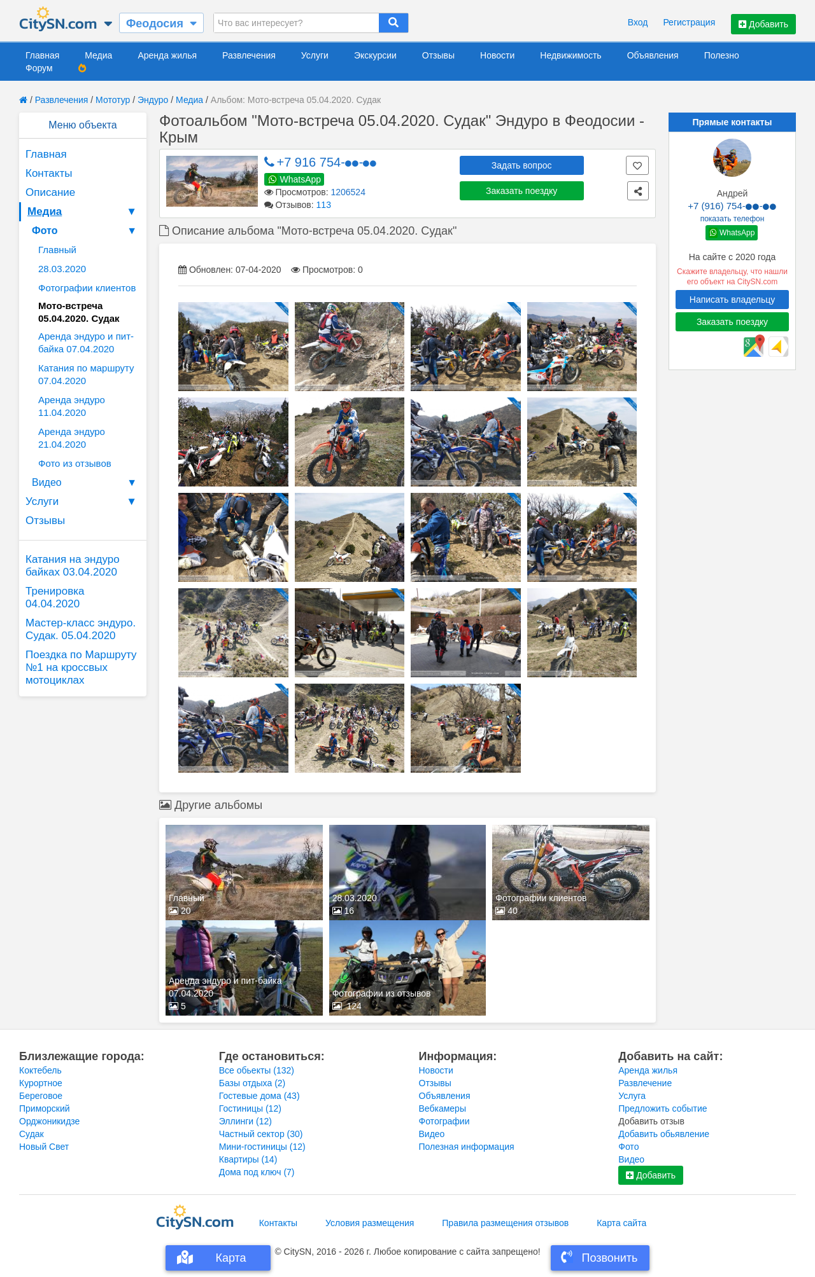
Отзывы (438, 55)
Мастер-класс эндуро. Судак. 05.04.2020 (80, 629)
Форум (39, 68)
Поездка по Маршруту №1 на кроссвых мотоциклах (81, 667)
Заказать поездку (521, 191)
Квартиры (248, 1159)
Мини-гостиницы (262, 1147)
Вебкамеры (442, 1108)
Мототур (113, 100)
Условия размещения (369, 1223)
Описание (50, 192)
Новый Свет (44, 1147)
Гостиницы (250, 1108)
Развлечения (249, 55)
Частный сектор (261, 1134)
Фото (86, 230)
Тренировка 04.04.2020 (54, 597)
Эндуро (153, 100)
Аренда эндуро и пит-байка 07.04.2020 (86, 342)
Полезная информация (466, 1147)
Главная (42, 55)
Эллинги (245, 1121)
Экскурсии (375, 55)
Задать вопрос (522, 165)
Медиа (98, 55)
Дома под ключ (257, 1172)
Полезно (721, 55)
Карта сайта (621, 1223)
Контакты (48, 173)
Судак (31, 1134)
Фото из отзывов (74, 463)
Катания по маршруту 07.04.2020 (86, 374)
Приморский (44, 1108)
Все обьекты (256, 1070)
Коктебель (40, 1070)
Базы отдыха (252, 1083)
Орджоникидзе (49, 1121)
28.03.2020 (62, 268)
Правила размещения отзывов (505, 1223)
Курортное (40, 1083)
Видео (86, 482)
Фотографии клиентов (87, 287)
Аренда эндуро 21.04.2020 (71, 438)
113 (323, 205)
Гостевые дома (259, 1096)
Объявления (653, 55)
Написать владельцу (732, 299)
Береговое (40, 1096)
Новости (497, 55)
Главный (57, 249)
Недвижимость (570, 55)
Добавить (763, 24)
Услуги (315, 55)
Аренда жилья (167, 55)
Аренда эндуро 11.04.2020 (71, 406)
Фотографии (444, 1121)
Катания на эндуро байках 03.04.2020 (72, 565)
